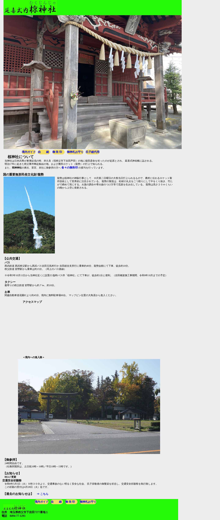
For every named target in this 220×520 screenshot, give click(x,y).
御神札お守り (75, 151)
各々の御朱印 (69, 167)
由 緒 (43, 151)
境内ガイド (29, 151)
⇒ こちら (42, 493)
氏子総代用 (92, 151)
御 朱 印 (57, 151)
